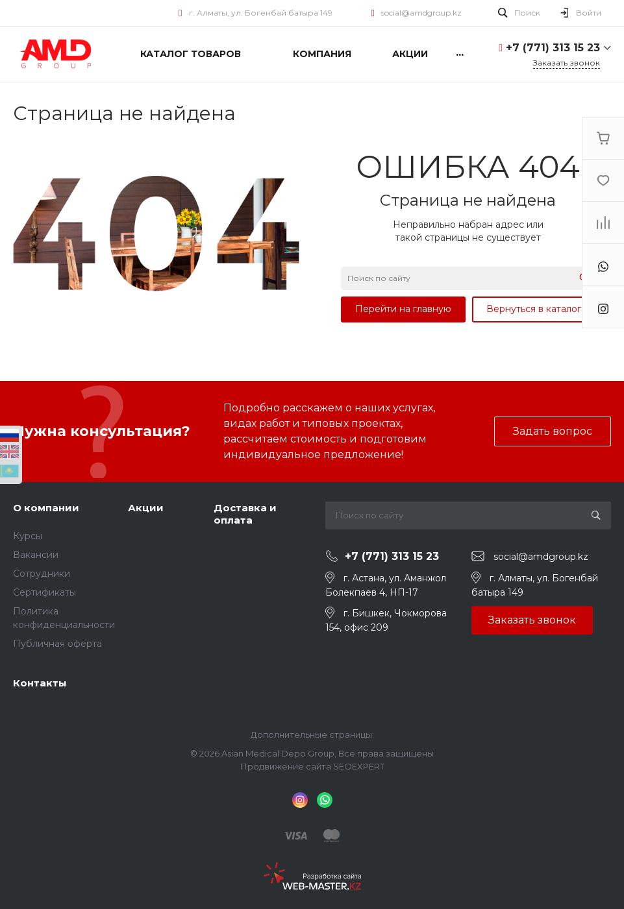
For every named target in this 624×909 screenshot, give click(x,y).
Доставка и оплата (245, 514)
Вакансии (35, 555)
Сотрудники (41, 573)
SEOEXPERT (358, 766)
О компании (46, 508)
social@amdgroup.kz (421, 13)
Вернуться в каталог (533, 309)
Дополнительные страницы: (312, 734)
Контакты (40, 683)
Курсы (27, 536)
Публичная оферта (57, 643)
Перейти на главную (403, 309)
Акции (146, 508)
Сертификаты (44, 592)
